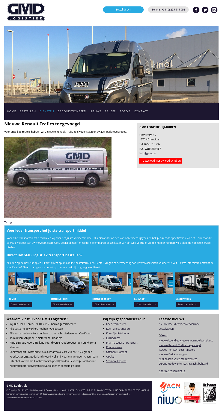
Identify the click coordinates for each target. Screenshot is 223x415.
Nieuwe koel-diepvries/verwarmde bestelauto (186, 340)
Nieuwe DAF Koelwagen (173, 354)
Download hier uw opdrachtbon (162, 160)
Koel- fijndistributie (117, 333)
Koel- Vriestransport (118, 329)
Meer (163, 335)
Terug (8, 222)
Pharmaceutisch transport (121, 342)
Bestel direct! (123, 9)
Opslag (110, 356)
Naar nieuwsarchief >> (172, 371)
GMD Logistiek (25, 11)
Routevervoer (114, 347)
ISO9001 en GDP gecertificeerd (177, 350)
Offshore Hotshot (116, 352)
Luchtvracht (113, 338)
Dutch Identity (61, 390)
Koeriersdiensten (116, 324)
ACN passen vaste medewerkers (178, 359)
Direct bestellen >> (20, 304)
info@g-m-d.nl (147, 153)
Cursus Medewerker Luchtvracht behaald (183, 363)
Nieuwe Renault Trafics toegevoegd (180, 345)
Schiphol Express (116, 361)
